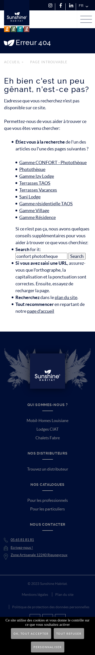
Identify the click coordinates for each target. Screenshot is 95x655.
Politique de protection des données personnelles (50, 607)
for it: (28, 249)
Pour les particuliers (47, 509)
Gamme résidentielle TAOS (46, 203)
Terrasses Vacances (38, 190)
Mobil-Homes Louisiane (47, 420)
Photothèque (32, 169)
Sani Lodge (30, 196)
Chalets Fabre (47, 437)
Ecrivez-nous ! (22, 547)
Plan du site (64, 594)
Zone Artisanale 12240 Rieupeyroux (39, 555)
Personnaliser (47, 647)
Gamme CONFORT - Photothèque (53, 162)
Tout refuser (69, 633)
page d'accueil (40, 311)
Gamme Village (34, 210)
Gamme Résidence (37, 217)
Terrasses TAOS (34, 183)
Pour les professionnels (47, 500)
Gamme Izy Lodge (36, 176)
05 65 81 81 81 (22, 540)
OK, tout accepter (31, 633)
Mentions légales (35, 594)
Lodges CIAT (47, 429)
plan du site (66, 297)
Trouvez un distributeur (47, 469)
